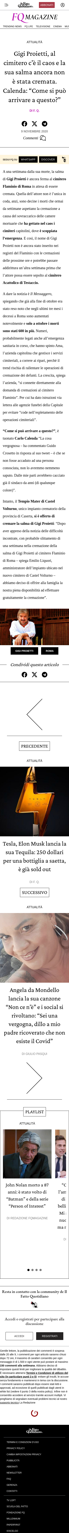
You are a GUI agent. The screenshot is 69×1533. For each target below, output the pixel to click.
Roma (50, 650)
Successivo (34, 892)
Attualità (34, 42)
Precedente (34, 746)
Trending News (12, 26)
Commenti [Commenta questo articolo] (34, 138)
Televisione (43, 26)
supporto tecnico (9, 1402)
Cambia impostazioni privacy (24, 1454)
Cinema (57, 26)
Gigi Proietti (24, 650)
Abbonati (46, 5)
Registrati (50, 1336)
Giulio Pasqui (36, 1053)
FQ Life (29, 26)
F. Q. (36, 110)
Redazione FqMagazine (29, 1218)
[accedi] (62, 5)
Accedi (19, 1336)
